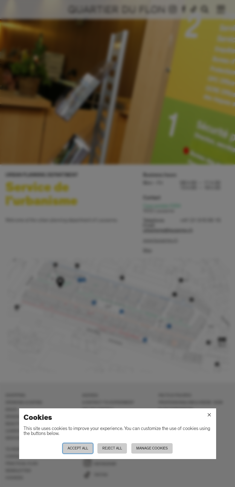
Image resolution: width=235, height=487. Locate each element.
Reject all (112, 448)
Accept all (78, 448)
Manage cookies (152, 448)
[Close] (209, 414)
